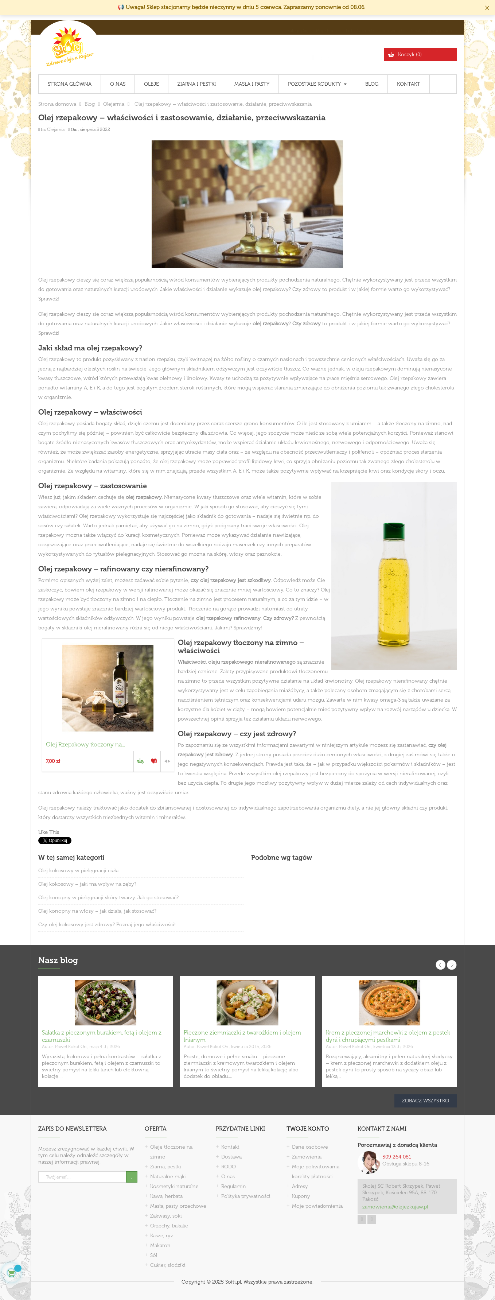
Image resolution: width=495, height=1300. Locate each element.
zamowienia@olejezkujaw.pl (395, 1207)
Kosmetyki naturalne (174, 1186)
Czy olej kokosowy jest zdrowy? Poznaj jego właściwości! (107, 924)
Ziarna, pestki (165, 1167)
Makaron (160, 1245)
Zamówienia (306, 1157)
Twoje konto (308, 1128)
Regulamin (233, 1186)
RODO (228, 1167)
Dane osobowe (310, 1147)
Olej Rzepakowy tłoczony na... (85, 744)
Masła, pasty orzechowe (178, 1206)
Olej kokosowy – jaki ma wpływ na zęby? (87, 884)
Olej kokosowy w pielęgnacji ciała (78, 871)
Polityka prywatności (245, 1196)
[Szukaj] (345, 54)
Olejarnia (56, 129)
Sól (153, 1255)
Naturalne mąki (168, 1176)
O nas (228, 1176)
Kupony (301, 1196)
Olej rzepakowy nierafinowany (391, 681)
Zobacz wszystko (425, 1101)
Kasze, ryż (161, 1236)
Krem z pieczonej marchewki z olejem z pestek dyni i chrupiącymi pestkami (388, 1036)
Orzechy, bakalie (169, 1226)
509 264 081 (396, 1157)
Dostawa (231, 1157)
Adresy (300, 1186)
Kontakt (230, 1147)
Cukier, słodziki (168, 1265)
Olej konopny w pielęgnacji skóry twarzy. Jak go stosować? (108, 898)
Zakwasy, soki (166, 1216)
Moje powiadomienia (317, 1206)
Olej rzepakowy (408, 378)
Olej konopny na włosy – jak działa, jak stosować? (97, 911)
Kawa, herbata (166, 1196)
